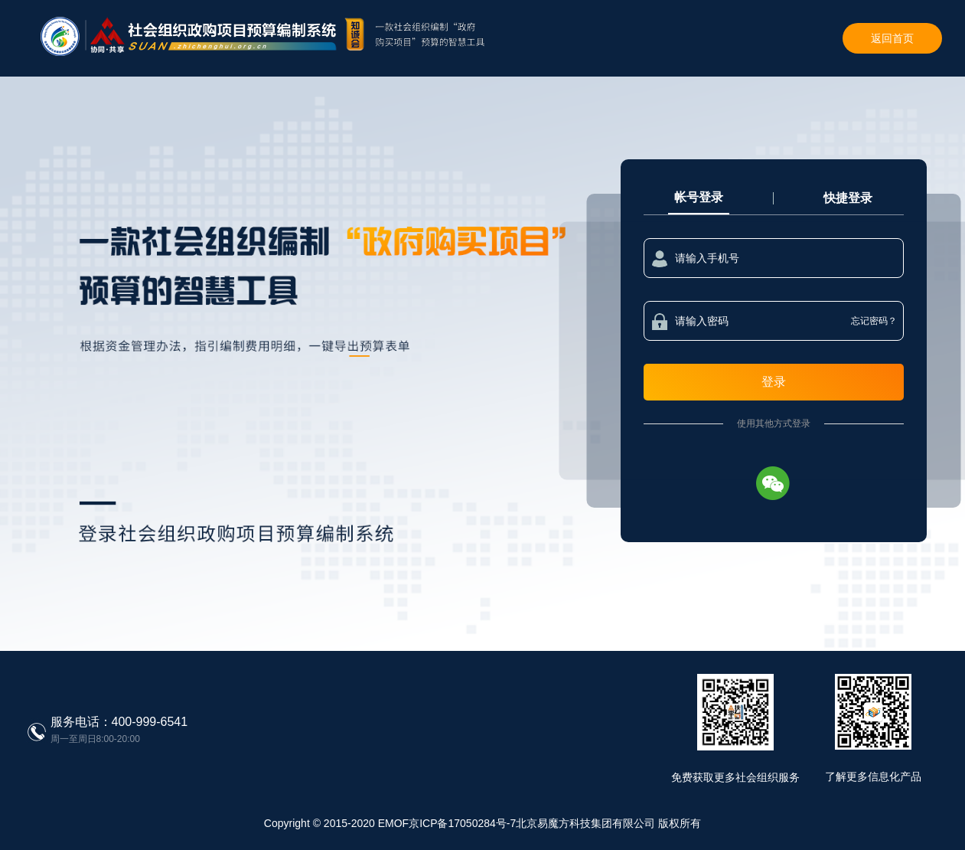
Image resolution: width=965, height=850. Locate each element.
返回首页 (892, 38)
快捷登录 (847, 197)
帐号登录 (698, 197)
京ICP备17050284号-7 (462, 823)
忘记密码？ (874, 320)
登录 (773, 381)
